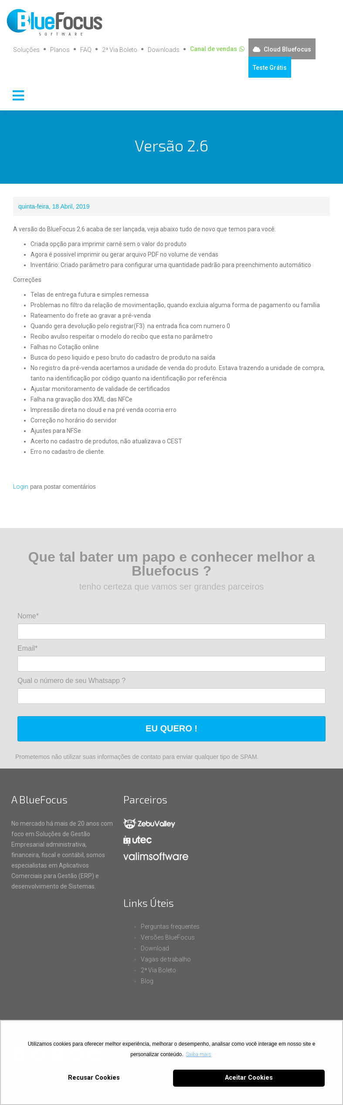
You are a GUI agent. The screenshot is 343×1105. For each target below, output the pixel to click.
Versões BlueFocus (168, 937)
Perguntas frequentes (170, 926)
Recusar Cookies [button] (94, 1077)
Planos (60, 49)
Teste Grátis (270, 67)
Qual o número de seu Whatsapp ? (71, 680)
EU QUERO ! (171, 728)
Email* (27, 648)
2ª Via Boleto (119, 49)
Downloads (164, 49)
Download (155, 948)
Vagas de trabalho (166, 959)
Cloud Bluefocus (287, 49)
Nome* (28, 616)
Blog (147, 981)
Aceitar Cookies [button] (249, 1077)
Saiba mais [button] (198, 1054)
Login (20, 486)
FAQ (86, 49)
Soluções (26, 49)
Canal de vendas (213, 48)
